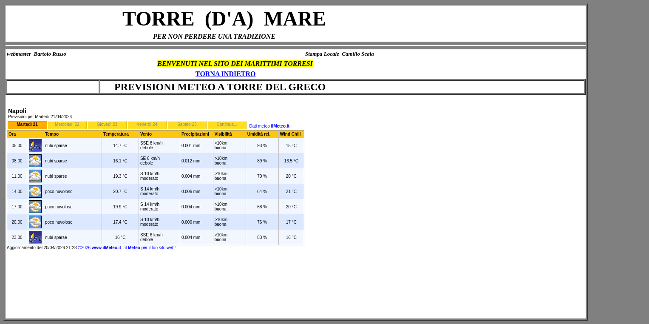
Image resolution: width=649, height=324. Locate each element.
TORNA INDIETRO (226, 73)
